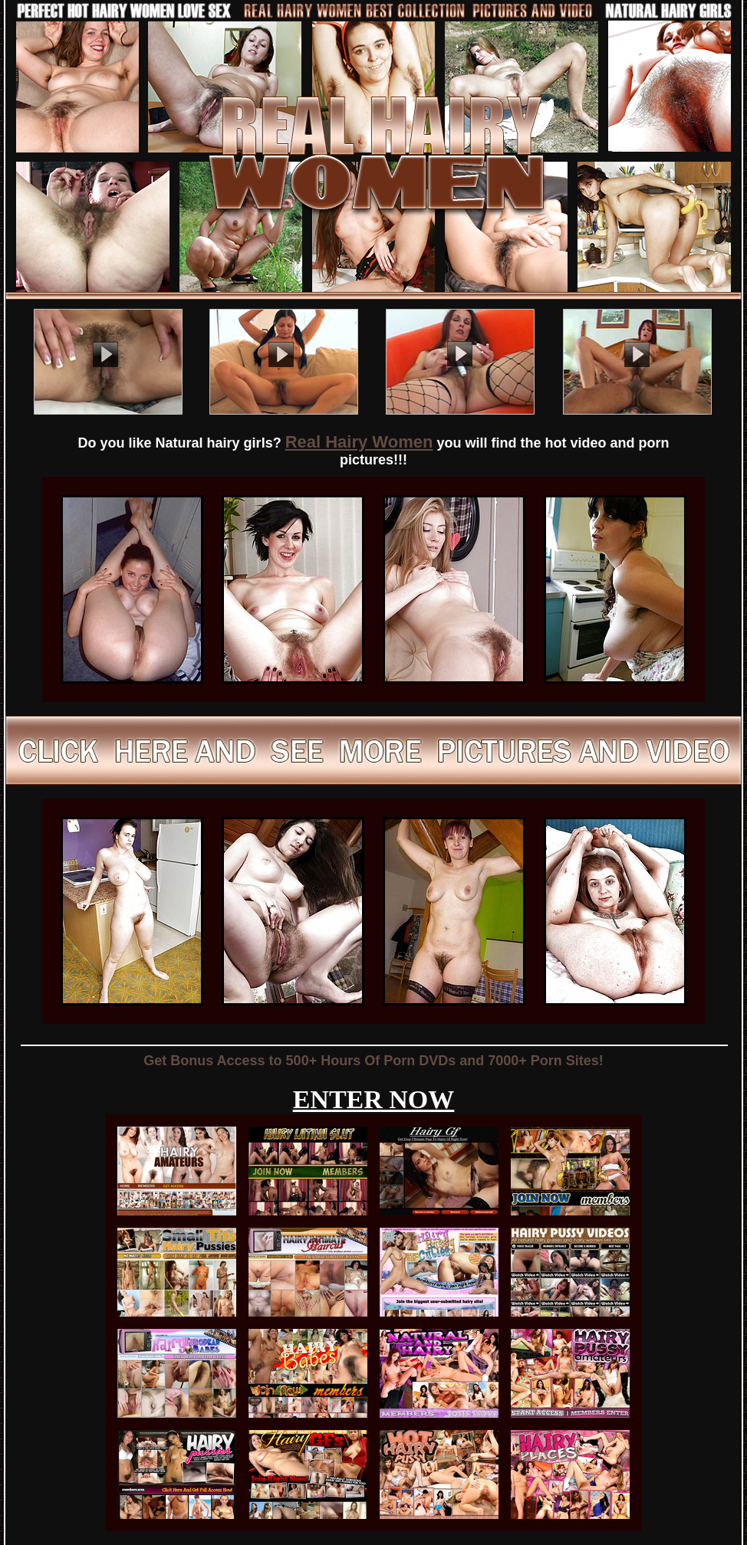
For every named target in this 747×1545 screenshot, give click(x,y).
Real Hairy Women (359, 441)
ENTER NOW (374, 1099)
